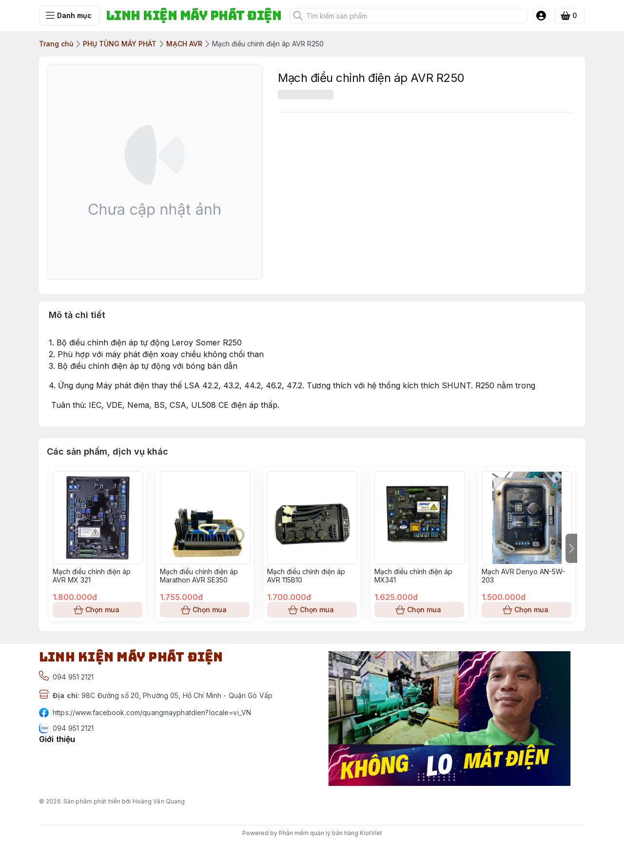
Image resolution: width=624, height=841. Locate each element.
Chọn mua (97, 610)
